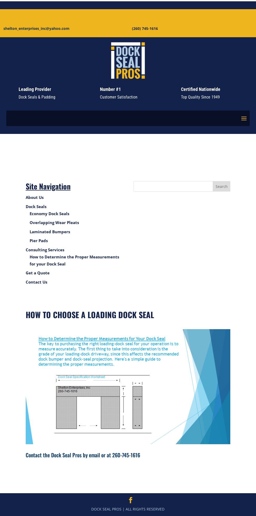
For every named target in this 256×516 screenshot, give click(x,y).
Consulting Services (45, 249)
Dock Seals (36, 206)
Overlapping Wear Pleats (54, 222)
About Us (35, 197)
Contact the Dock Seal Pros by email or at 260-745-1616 (83, 455)
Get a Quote (38, 272)
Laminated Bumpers (50, 231)
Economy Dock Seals (49, 213)
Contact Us (36, 282)
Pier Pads (39, 240)
